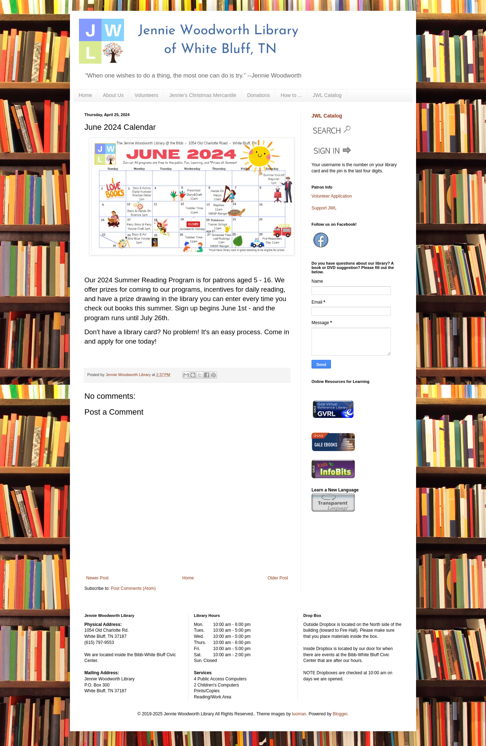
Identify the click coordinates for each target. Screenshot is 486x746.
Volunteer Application (332, 196)
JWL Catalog (327, 95)
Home (85, 95)
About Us (113, 95)
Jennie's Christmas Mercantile (202, 95)
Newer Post (97, 578)
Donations (258, 95)
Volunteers (146, 95)
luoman (299, 713)
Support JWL (324, 208)
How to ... (291, 95)
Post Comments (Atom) (133, 588)
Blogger (340, 713)
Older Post (278, 578)
